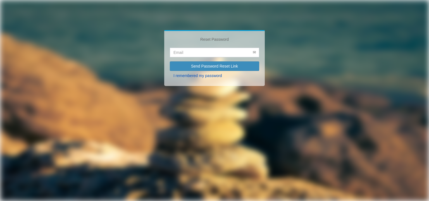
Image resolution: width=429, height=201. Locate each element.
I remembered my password (197, 75)
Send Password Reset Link (214, 66)
